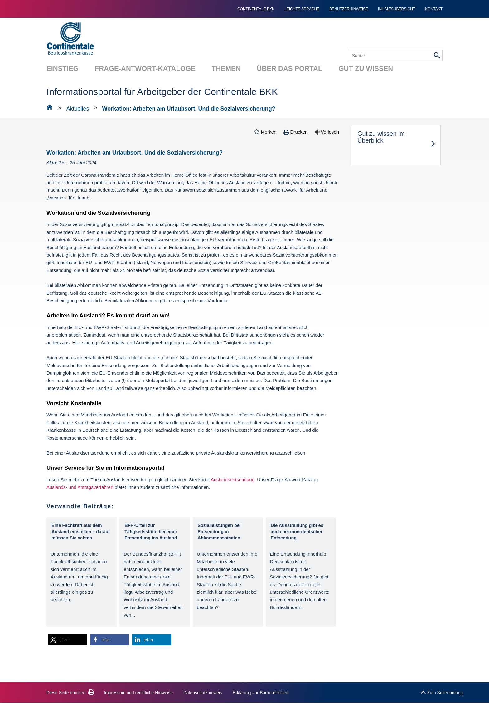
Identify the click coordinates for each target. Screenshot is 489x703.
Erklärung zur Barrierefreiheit (260, 692)
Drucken (299, 132)
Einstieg (62, 68)
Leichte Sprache (301, 9)
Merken (268, 132)
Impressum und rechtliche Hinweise (138, 692)
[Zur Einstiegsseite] (49, 108)
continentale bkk (255, 9)
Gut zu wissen (365, 68)
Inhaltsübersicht (396, 9)
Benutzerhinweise (348, 9)
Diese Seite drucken (70, 692)
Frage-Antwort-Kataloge (145, 68)
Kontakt (434, 9)
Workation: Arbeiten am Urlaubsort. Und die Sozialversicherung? (188, 109)
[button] (67, 639)
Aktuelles (77, 109)
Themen (226, 68)
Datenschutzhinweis (202, 692)
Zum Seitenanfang (441, 691)
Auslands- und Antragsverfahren (79, 487)
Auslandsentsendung (232, 479)
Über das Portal (289, 68)
